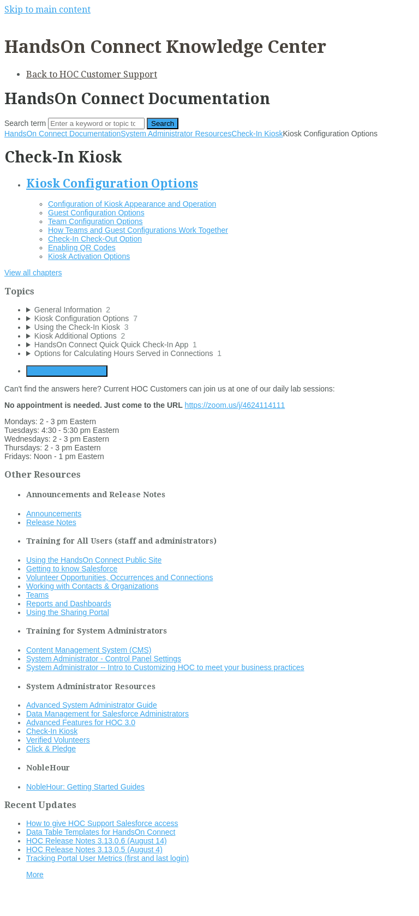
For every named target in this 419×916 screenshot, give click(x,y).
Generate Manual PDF (67, 371)
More (35, 874)
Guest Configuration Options (96, 212)
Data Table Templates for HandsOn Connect (100, 832)
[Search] (96, 123)
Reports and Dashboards (68, 603)
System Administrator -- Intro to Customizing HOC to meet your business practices (165, 667)
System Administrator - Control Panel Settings (103, 658)
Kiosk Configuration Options (112, 183)
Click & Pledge (51, 748)
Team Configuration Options (95, 221)
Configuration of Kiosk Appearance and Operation (132, 204)
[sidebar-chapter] (220, 309)
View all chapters (33, 272)
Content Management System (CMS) (89, 650)
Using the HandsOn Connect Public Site (93, 560)
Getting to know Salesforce (71, 568)
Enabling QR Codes (82, 247)
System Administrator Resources (176, 133)
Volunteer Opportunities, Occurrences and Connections (119, 577)
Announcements (53, 513)
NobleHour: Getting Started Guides (85, 786)
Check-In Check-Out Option (95, 238)
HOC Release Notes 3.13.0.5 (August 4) (94, 849)
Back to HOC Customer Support (91, 74)
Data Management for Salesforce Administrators (107, 713)
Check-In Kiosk (257, 133)
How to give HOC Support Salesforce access (102, 823)
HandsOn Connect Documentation (62, 133)
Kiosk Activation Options (89, 256)
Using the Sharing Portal (67, 612)
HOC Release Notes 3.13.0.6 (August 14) (96, 840)
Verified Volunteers (58, 740)
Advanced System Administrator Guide (91, 705)
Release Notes (51, 522)
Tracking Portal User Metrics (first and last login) (107, 858)
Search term (25, 123)
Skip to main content (47, 9)
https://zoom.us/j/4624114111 (235, 405)
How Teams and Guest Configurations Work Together (138, 230)
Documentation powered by (57, 902)
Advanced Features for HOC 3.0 (80, 722)
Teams (37, 594)
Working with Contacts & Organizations (92, 586)
